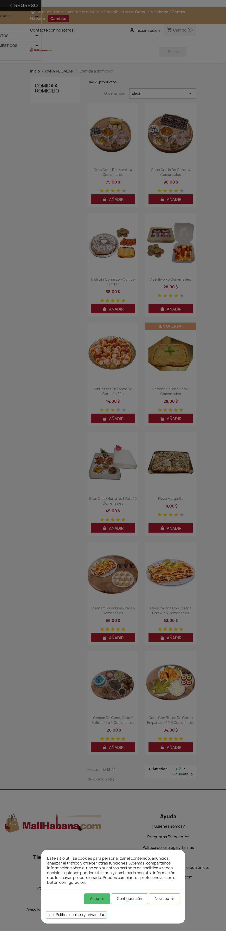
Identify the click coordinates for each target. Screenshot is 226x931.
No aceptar (164, 898)
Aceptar (97, 898)
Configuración (129, 898)
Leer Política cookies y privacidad (76, 914)
